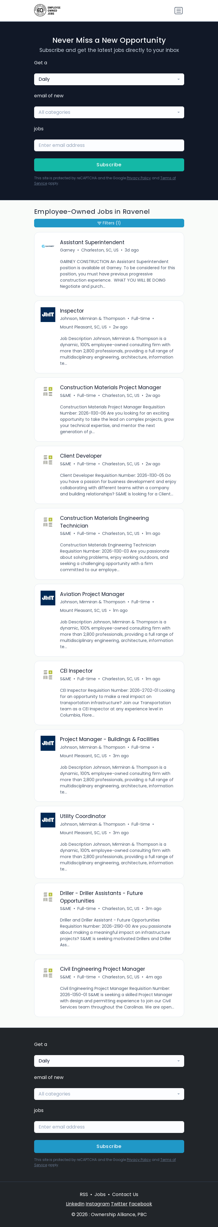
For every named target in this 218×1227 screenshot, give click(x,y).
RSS (84, 1194)
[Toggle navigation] (178, 10)
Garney (67, 250)
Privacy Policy (139, 177)
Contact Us (125, 1194)
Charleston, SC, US (100, 250)
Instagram (98, 1203)
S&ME (65, 395)
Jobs (100, 1194)
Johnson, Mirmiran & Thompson (92, 318)
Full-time (141, 318)
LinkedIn (75, 1203)
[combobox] (109, 79)
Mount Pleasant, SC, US (83, 327)
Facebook (140, 1203)
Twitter (119, 1203)
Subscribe (109, 164)
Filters (109, 223)
